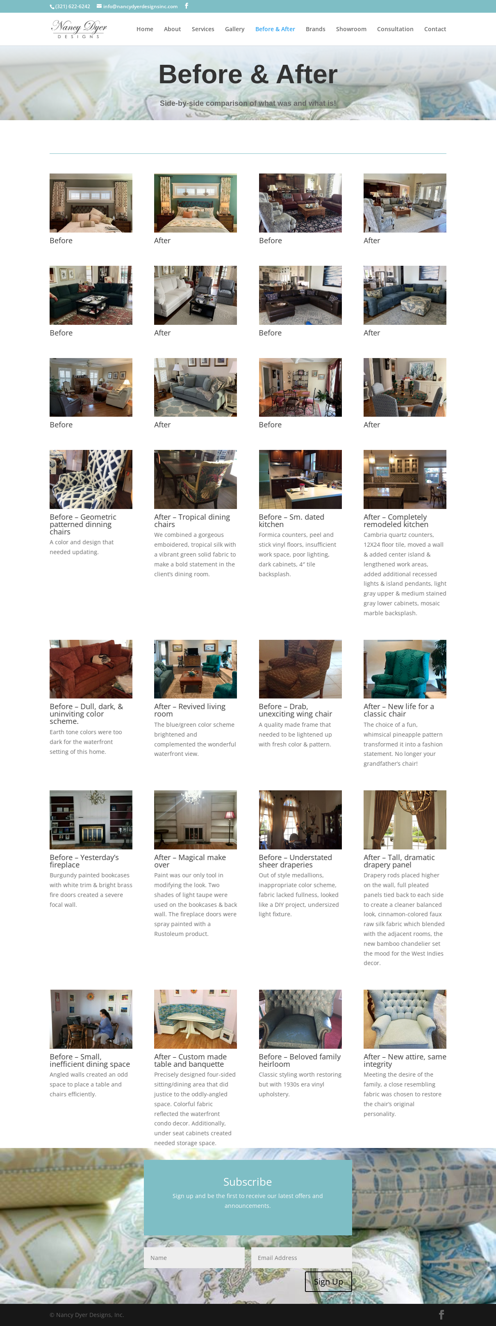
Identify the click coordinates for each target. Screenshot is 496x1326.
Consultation (395, 29)
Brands (315, 29)
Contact (435, 29)
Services (203, 29)
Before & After (275, 29)
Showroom (351, 29)
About (172, 29)
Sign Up (328, 1281)
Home (145, 29)
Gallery (235, 29)
